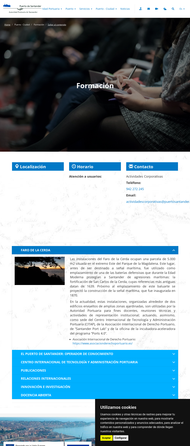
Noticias (125, 8)
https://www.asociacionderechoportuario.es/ (103, 343)
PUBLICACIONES (98, 371)
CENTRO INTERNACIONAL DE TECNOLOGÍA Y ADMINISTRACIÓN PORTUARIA (98, 363)
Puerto (71, 8)
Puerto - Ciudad (106, 8)
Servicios (85, 8)
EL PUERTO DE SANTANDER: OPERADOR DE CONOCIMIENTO (98, 355)
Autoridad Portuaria (49, 8)
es (182, 8)
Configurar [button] (121, 437)
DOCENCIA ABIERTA (98, 396)
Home (7, 24)
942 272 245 (135, 189)
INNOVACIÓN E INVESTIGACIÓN (98, 388)
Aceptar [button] (106, 437)
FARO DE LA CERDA (98, 251)
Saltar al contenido (57, 24)
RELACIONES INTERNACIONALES (98, 379)
